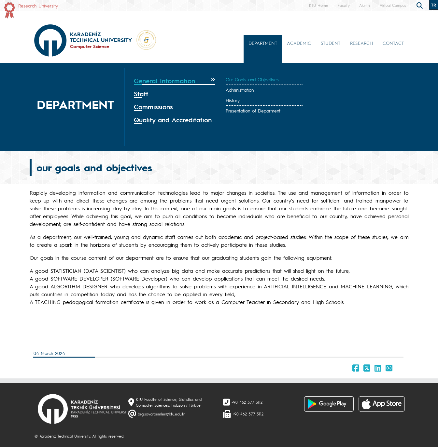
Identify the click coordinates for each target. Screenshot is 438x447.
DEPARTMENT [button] (262, 43)
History (233, 100)
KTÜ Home (318, 5)
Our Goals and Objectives (252, 79)
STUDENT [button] (330, 43)
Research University (38, 5)
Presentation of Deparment (253, 110)
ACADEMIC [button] (299, 43)
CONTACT (393, 43)
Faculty (344, 5)
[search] (420, 5)
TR (433, 4)
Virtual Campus (393, 5)
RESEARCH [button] (361, 43)
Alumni (364, 5)
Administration (240, 90)
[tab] (175, 80)
